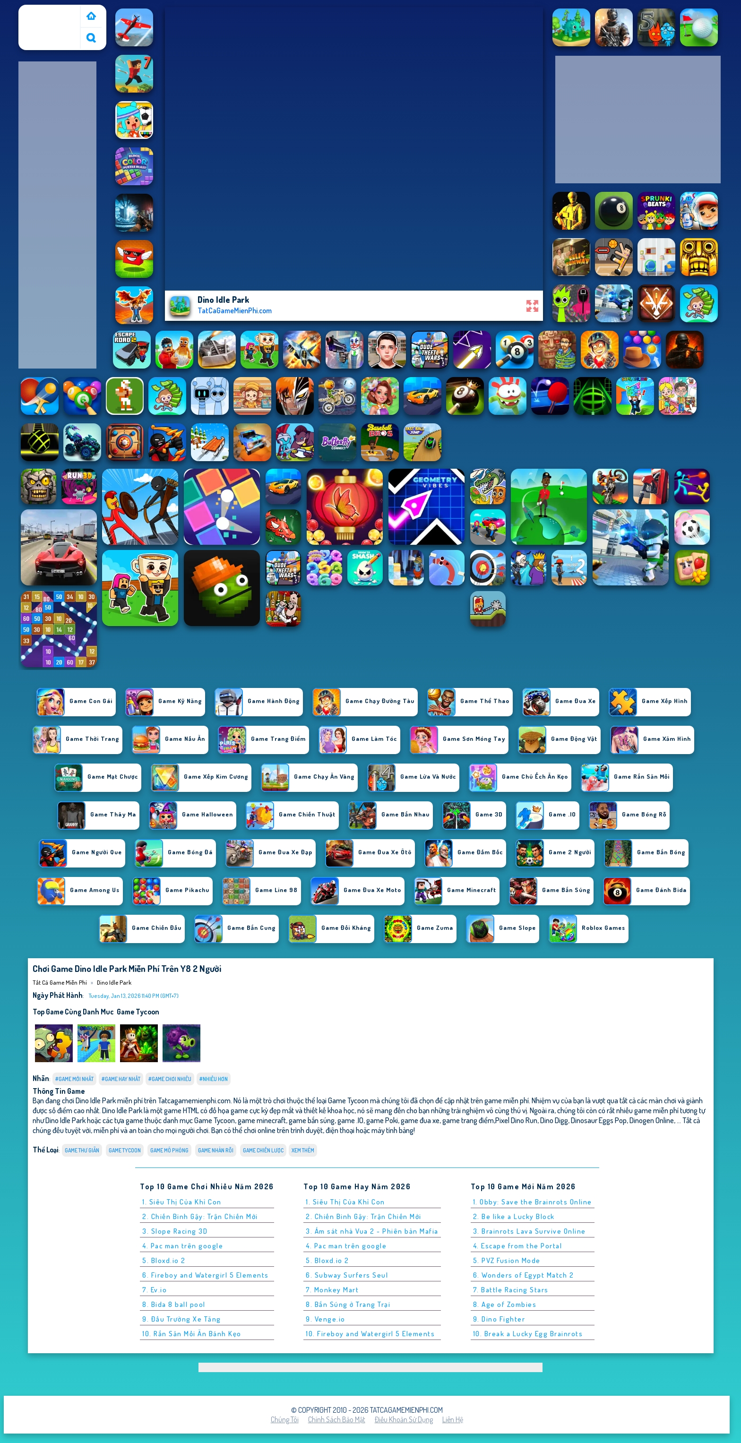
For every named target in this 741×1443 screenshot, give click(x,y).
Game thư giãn (82, 1150)
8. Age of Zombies (505, 1304)
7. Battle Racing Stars (511, 1289)
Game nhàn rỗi (215, 1150)
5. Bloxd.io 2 (164, 1260)
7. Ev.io (154, 1289)
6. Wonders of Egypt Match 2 (523, 1275)
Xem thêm (303, 1150)
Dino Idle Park (114, 982)
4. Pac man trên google (182, 1245)
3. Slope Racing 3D (174, 1231)
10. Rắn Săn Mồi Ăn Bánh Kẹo (191, 1333)
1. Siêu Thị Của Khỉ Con (182, 1201)
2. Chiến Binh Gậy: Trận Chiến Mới (200, 1216)
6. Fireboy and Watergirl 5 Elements (205, 1275)
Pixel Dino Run (516, 1120)
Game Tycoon (138, 1011)
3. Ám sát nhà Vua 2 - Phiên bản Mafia (372, 1231)
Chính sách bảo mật (336, 1419)
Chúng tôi (285, 1419)
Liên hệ (452, 1419)
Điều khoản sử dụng (404, 1419)
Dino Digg (554, 1120)
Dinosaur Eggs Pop (599, 1120)
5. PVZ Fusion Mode (507, 1260)
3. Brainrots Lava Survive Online (529, 1231)
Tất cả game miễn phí (48, 15)
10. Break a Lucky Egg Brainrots (528, 1333)
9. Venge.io (325, 1318)
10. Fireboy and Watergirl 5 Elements (370, 1333)
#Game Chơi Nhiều (169, 1078)
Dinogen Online (651, 1120)
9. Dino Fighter (499, 1318)
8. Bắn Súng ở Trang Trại (348, 1304)
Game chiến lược (263, 1150)
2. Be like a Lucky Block (514, 1216)
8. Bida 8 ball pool (174, 1304)
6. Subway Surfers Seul (347, 1275)
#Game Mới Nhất (74, 1078)
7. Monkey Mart (332, 1289)
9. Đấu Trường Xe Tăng (181, 1318)
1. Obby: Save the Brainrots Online (532, 1201)
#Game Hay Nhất (121, 1078)
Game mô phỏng (169, 1150)
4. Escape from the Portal (517, 1245)
